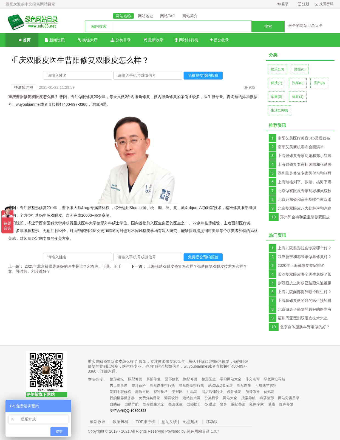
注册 (304, 4)
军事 (276, 97)
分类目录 (120, 40)
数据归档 (120, 421)
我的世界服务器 (122, 398)
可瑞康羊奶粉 (266, 385)
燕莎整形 (267, 398)
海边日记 (142, 392)
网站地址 (145, 16)
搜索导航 (248, 398)
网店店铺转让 (212, 392)
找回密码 (324, 4)
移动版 (212, 421)
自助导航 (131, 404)
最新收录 (153, 40)
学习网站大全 (230, 379)
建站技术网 (191, 398)
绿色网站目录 (198, 431)
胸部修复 (190, 379)
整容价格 (161, 392)
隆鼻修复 (286, 404)
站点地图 (191, 421)
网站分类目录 (288, 398)
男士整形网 (118, 385)
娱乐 (277, 69)
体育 (298, 97)
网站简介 (190, 16)
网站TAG (167, 16)
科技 (276, 83)
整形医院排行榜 (191, 385)
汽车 (298, 83)
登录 (283, 4)
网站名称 (123, 16)
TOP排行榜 (145, 421)
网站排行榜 (187, 40)
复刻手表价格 (120, 392)
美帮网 (177, 392)
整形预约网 (23, 87)
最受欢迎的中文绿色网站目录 (30, 4)
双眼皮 (210, 404)
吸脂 (271, 404)
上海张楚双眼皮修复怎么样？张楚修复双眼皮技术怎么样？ (197, 266)
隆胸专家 (257, 404)
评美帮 (213, 230)
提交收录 (219, 40)
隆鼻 (223, 404)
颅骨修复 (234, 392)
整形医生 (209, 379)
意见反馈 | (170, 421)
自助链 (115, 404)
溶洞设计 (171, 398)
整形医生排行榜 (162, 385)
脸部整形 (238, 404)
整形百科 (139, 385)
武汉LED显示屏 (220, 385)
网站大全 (230, 398)
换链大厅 (88, 40)
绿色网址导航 (274, 379)
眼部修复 (135, 379)
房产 (319, 83)
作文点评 (252, 379)
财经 (299, 69)
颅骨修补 (252, 392)
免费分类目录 (149, 398)
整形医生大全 (153, 404)
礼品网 (192, 392)
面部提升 (194, 404)
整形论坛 (117, 379)
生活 (279, 110)
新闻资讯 (55, 40)
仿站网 (269, 392)
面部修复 (172, 379)
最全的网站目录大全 (305, 25)
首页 (22, 39)
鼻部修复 (153, 379)
